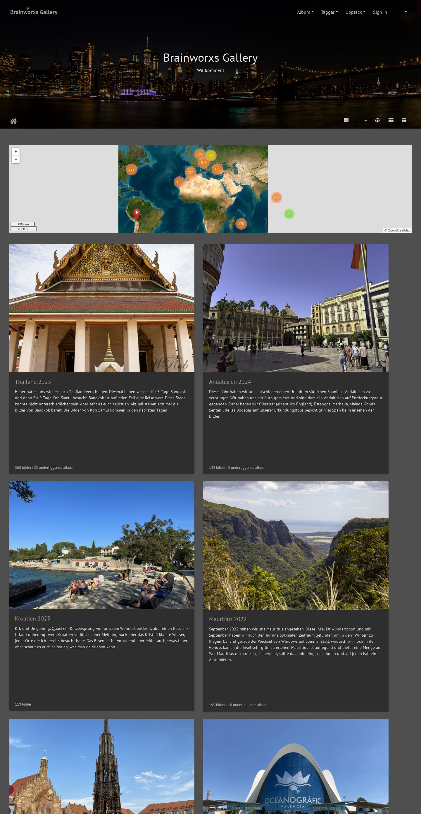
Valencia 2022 (135, 493)
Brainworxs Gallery (34, 12)
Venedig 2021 (135, 667)
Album (303, 12)
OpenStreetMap (399, 230)
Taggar (327, 12)
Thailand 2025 (33, 318)
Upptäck (354, 12)
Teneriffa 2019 (238, 667)
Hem (13, 121)
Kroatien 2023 (238, 318)
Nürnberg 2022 (34, 493)
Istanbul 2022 (238, 493)
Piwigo (221, 804)
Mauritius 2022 (342, 319)
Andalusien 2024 (139, 318)
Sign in (380, 12)
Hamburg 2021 (342, 493)
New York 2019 (342, 667)
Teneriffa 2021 (33, 667)
